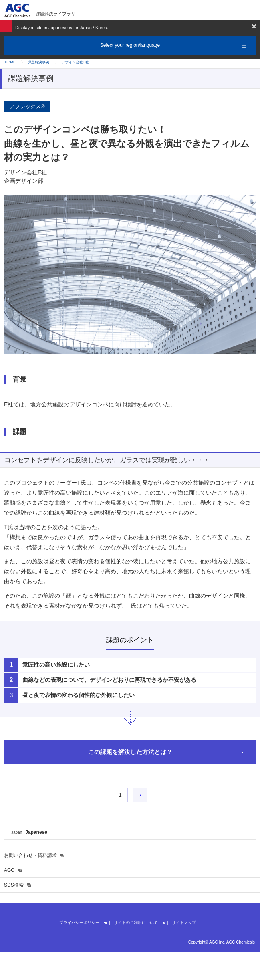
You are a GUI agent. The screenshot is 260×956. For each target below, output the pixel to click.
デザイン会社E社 (75, 62)
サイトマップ (184, 922)
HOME (10, 62)
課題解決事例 (38, 62)
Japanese (29, 832)
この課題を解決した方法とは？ (130, 751)
